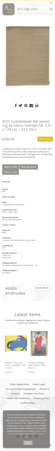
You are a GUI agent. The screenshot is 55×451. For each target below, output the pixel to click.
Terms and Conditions (18, 398)
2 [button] (25, 96)
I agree (28, 443)
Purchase (45, 139)
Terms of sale (10, 172)
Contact (15, 393)
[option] (27, 56)
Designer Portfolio (33, 393)
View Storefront (41, 288)
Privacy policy (41, 398)
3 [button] (29, 96)
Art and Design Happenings (21, 388)
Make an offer (10, 166)
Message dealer (28, 166)
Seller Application (19, 384)
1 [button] (21, 96)
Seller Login (39, 384)
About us (44, 388)
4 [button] (34, 96)
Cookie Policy (27, 402)
